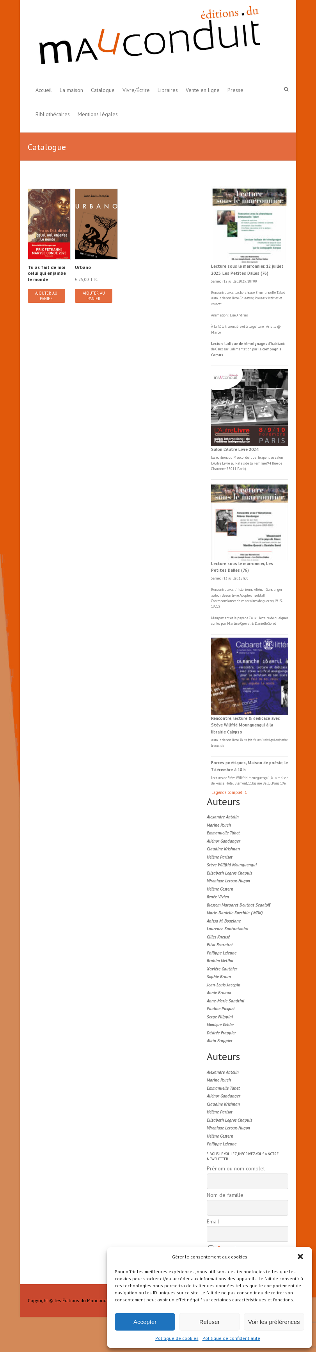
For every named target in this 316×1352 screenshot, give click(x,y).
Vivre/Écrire (136, 90)
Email (213, 1221)
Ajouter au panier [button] (46, 295)
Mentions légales (98, 114)
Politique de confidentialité (231, 1338)
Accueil (44, 90)
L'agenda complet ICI (230, 792)
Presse (235, 90)
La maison (71, 90)
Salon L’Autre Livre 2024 (234, 449)
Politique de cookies (177, 1338)
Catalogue (103, 90)
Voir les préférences (274, 1321)
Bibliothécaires (53, 114)
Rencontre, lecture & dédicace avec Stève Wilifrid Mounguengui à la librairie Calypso (245, 725)
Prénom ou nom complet (236, 1168)
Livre (226, 463)
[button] (300, 1256)
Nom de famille (225, 1194)
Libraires (168, 90)
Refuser (209, 1321)
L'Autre (216, 463)
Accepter (144, 1321)
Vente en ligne (203, 90)
